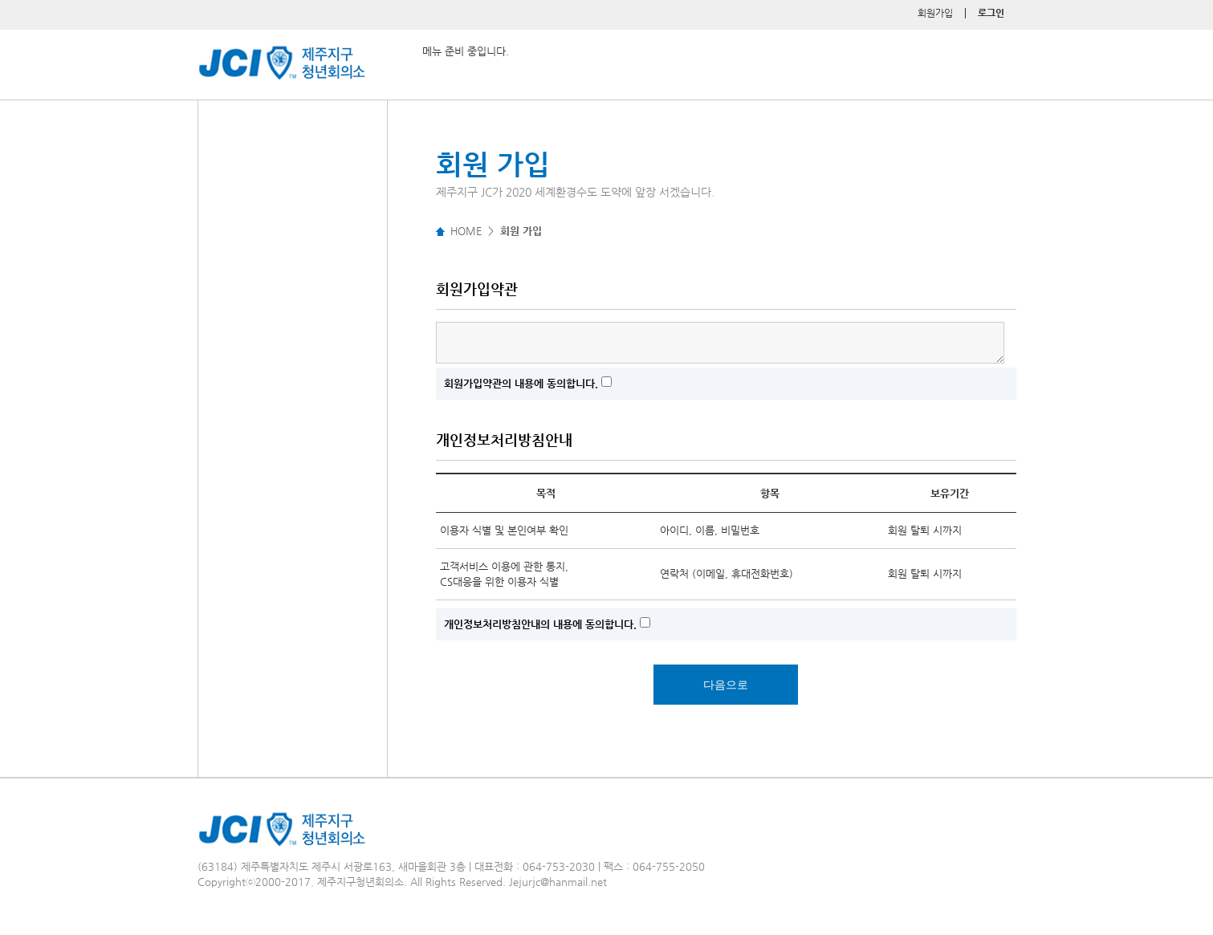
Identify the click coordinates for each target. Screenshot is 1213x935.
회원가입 (935, 12)
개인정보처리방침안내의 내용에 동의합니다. (540, 624)
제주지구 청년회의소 (242, 48)
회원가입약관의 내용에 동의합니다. (521, 383)
